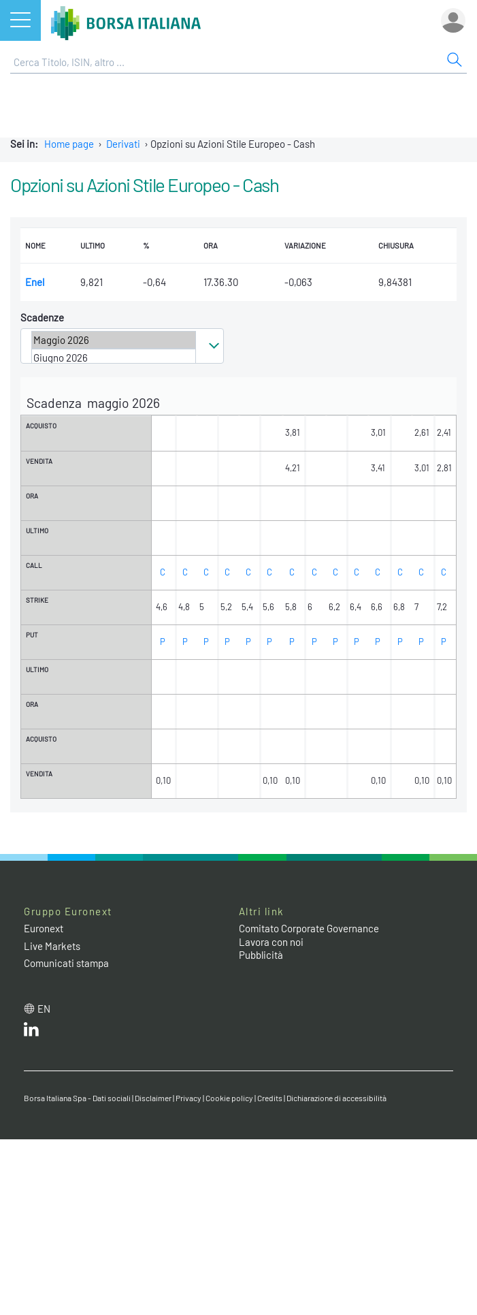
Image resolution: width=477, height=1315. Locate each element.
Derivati (123, 144)
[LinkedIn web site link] (31, 1028)
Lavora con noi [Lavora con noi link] (271, 938)
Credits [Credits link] (269, 1094)
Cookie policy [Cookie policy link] (229, 1094)
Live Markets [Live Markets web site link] (52, 942)
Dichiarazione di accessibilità (336, 1094)
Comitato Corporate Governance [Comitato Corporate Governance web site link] (309, 925)
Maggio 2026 (113, 340)
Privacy (188, 1094)
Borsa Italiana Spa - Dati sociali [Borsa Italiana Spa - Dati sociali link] (77, 1094)
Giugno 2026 (113, 357)
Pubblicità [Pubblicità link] (261, 951)
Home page (69, 144)
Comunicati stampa (66, 959)
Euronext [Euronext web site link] (43, 925)
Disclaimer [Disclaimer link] (153, 1094)
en (43, 1004)
